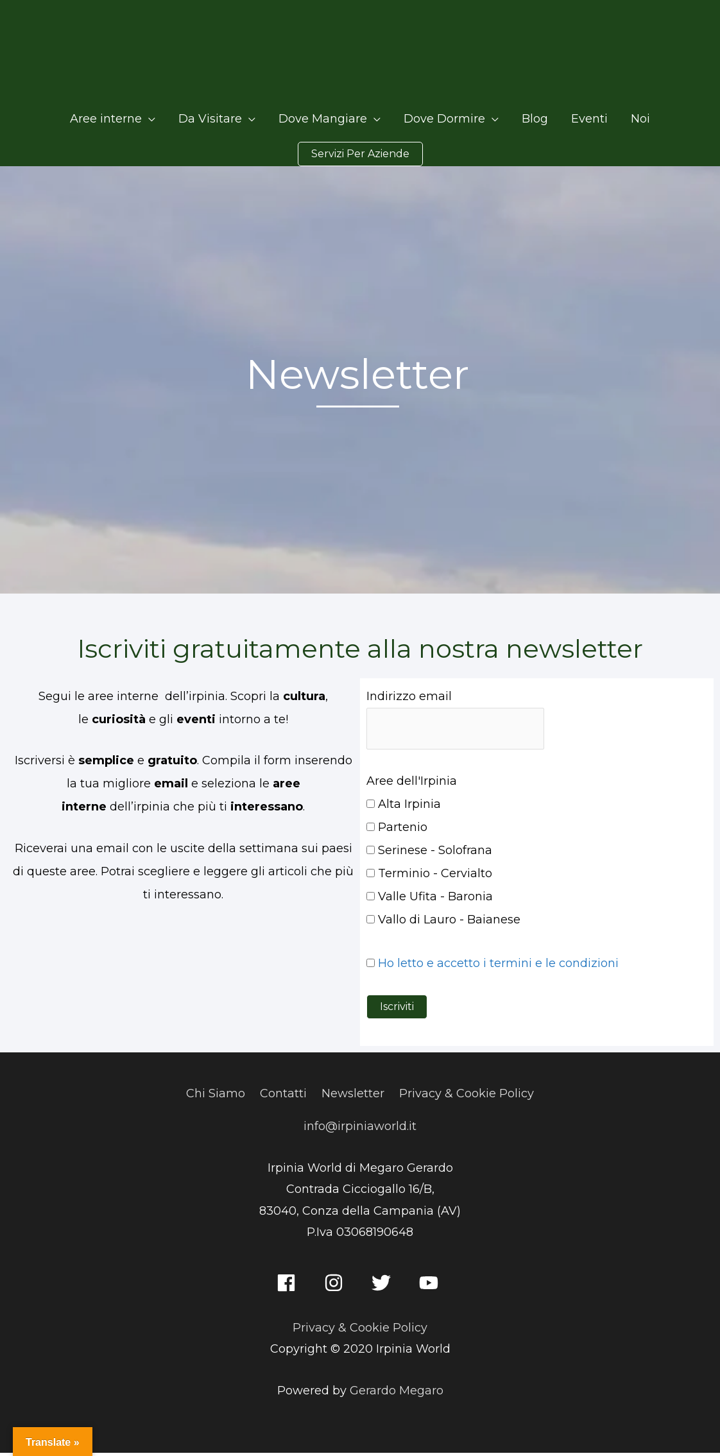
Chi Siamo (215, 1097)
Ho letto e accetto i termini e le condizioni (498, 966)
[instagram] (336, 1286)
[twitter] (384, 1286)
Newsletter (352, 1097)
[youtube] (431, 1286)
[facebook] (289, 1286)
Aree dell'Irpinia (411, 784)
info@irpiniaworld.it (360, 1129)
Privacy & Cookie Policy (466, 1097)
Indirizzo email (409, 699)
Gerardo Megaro (396, 1394)
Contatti (283, 1097)
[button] (360, 157)
